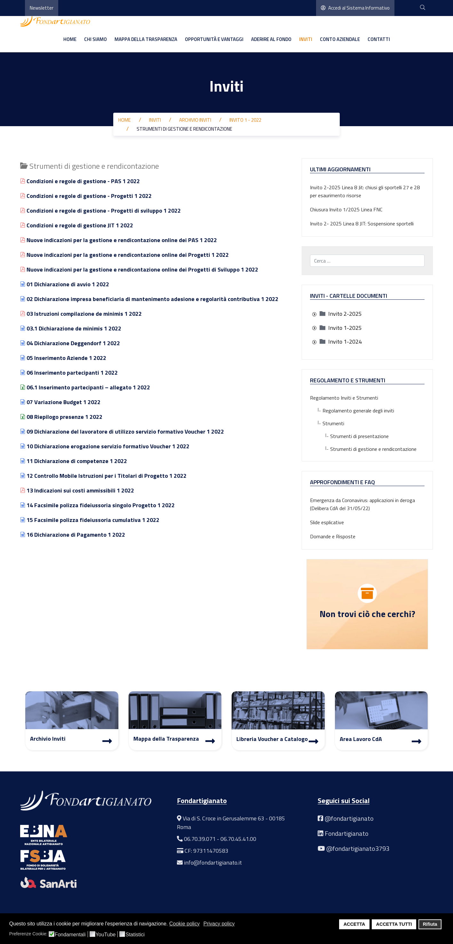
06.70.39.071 (200, 838)
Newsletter (41, 8)
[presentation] (314, 314)
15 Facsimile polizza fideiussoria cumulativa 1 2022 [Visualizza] (89, 520)
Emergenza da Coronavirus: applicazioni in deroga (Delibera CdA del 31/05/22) (362, 504)
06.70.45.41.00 (238, 838)
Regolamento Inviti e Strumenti (344, 398)
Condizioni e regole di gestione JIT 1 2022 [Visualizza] (76, 225)
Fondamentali (70, 934)
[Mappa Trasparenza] (210, 741)
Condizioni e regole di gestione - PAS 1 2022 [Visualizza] (80, 181)
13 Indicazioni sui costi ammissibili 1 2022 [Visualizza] (77, 490)
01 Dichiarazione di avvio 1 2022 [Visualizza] (64, 284)
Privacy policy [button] (219, 923)
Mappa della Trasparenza (146, 39)
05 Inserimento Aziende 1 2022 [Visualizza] (63, 358)
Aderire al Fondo (271, 39)
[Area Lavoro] (416, 741)
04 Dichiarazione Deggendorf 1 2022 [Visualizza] (70, 343)
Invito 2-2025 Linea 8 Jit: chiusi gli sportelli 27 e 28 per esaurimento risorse (365, 191)
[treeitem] (345, 313)
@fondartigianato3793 (357, 848)
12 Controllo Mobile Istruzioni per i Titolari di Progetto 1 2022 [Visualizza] (103, 475)
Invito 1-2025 (345, 327)
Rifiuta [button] (430, 924)
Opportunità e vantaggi (214, 39)
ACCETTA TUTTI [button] (394, 924)
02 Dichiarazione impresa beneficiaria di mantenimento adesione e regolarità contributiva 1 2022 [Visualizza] (149, 299)
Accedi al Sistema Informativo (355, 8)
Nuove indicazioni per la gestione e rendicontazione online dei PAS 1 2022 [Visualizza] (118, 240)
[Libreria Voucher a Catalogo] (313, 741)
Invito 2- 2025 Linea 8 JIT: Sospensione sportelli (362, 223)
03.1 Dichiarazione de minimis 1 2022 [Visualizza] (70, 328)
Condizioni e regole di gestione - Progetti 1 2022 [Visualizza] (86, 195)
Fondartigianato (347, 833)
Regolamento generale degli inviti (352, 410)
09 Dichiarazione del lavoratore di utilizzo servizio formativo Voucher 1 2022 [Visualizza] (122, 431)
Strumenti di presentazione (349, 436)
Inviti (305, 39)
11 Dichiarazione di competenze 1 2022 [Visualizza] (73, 461)
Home (69, 39)
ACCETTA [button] (354, 924)
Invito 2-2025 (345, 313)
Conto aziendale (340, 39)
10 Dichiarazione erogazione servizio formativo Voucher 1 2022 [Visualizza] (104, 446)
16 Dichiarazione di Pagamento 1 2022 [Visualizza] (72, 534)
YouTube (106, 934)
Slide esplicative (327, 522)
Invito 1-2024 (345, 341)
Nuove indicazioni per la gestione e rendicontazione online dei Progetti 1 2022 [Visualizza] (124, 254)
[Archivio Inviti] (107, 741)
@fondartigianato (349, 818)
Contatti (379, 39)
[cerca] (422, 7)
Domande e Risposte (332, 536)
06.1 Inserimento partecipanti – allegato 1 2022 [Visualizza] (85, 387)
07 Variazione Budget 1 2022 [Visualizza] (60, 402)
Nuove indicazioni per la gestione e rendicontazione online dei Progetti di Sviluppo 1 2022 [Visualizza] (139, 269)
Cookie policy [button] (184, 923)
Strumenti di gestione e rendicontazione (363, 449)
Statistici (135, 934)
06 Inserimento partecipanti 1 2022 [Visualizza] (69, 372)
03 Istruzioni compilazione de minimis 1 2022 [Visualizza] (81, 313)
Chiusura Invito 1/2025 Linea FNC (346, 209)
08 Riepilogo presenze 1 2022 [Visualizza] (61, 416)
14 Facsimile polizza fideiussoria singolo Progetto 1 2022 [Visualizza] (97, 505)
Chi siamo (95, 39)
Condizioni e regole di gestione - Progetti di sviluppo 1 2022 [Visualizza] (100, 210)
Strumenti (327, 423)
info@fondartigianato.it (213, 862)
